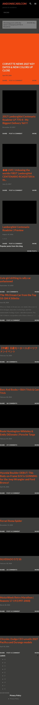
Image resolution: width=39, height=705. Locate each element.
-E (4, 672)
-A (4, 659)
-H (5, 682)
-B (4, 662)
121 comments (12, 292)
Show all (31, 23)
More (34, 80)
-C (5, 666)
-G (5, 679)
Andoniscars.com (14, 3)
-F (4, 676)
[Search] (30, 3)
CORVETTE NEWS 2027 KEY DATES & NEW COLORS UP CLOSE (18, 67)
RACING (6, 12)
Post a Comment (15, 80)
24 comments (12, 362)
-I (4, 685)
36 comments (12, 403)
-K (4, 689)
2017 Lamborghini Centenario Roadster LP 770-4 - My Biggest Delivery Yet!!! (19, 120)
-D (5, 669)
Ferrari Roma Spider (11, 520)
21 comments (12, 570)
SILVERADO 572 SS (10, 559)
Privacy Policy (14, 699)
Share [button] (4, 80)
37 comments (12, 445)
